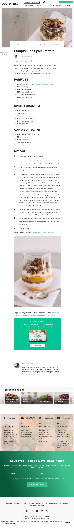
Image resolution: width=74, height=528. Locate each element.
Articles (31, 503)
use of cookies (11, 523)
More (67, 5)
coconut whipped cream (44, 84)
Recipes (38, 5)
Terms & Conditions (36, 516)
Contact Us (53, 503)
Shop (59, 5)
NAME (13, 473)
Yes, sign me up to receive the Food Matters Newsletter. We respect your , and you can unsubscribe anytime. (39, 479)
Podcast (46, 5)
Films (53, 5)
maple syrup (27, 140)
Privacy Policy (48, 516)
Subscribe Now (37, 485)
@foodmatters (11, 418)
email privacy (54, 478)
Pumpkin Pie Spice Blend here (43, 233)
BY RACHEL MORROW (30, 364)
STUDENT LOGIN (49, 2)
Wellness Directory (37, 505)
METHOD (4, 55)
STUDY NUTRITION (66, 2)
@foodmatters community (30, 418)
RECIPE (16, 44)
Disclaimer (25, 516)
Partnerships (63, 503)
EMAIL (42, 473)
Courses (28, 5)
